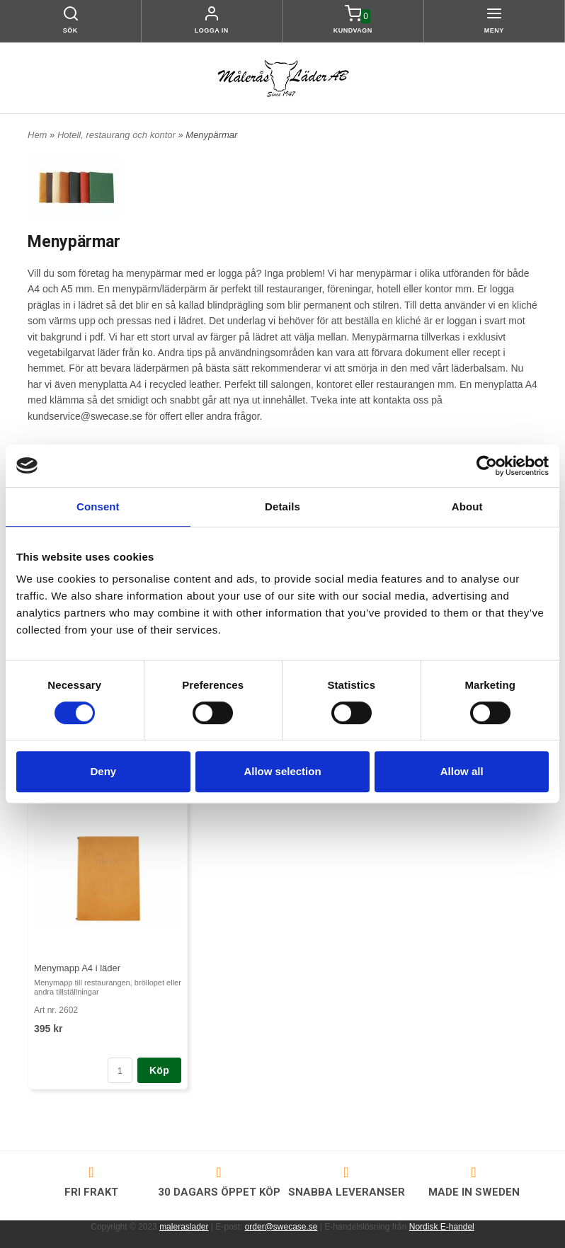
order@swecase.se (281, 1227)
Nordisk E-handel (441, 1227)
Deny (103, 771)
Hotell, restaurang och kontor (117, 135)
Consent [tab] (98, 506)
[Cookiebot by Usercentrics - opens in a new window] (487, 465)
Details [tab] (282, 506)
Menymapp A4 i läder (77, 968)
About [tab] (467, 506)
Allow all (462, 771)
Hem (37, 135)
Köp (159, 1070)
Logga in (212, 30)
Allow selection (282, 771)
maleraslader (183, 1227)
